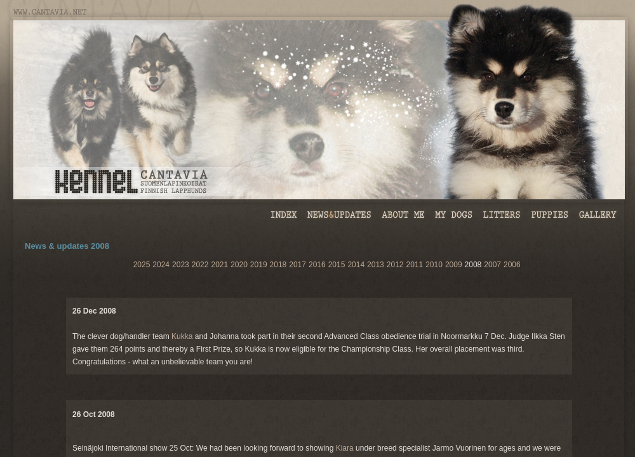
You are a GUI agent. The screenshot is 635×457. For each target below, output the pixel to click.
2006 (512, 264)
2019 (258, 264)
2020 (239, 264)
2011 (414, 264)
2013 (375, 264)
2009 (453, 264)
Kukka (181, 336)
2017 (297, 264)
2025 (141, 264)
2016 (317, 264)
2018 (278, 264)
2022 (200, 264)
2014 (355, 264)
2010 (434, 264)
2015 (336, 264)
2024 (161, 264)
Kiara (345, 448)
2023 (180, 264)
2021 (219, 264)
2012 (395, 264)
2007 (492, 264)
